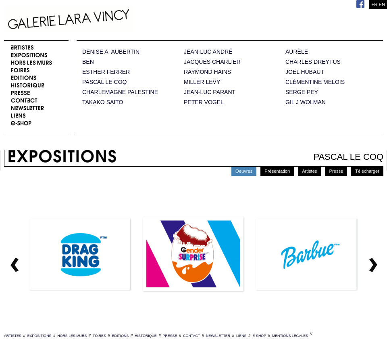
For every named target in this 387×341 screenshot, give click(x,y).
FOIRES (99, 336)
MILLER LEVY (202, 82)
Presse (336, 171)
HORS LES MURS (72, 336)
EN (382, 4)
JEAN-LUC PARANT (209, 92)
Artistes (309, 171)
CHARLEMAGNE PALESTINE (120, 92)
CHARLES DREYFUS (313, 62)
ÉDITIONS (120, 336)
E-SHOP (259, 336)
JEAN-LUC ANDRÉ (208, 51)
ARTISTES (12, 336)
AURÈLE (296, 51)
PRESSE (170, 336)
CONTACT (191, 336)
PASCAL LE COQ (104, 82)
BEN (88, 62)
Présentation (277, 171)
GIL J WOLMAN (305, 102)
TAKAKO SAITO (102, 102)
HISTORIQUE (146, 336)
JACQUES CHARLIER (212, 62)
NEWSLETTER (218, 336)
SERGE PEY (301, 92)
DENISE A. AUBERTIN (110, 51)
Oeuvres (243, 171)
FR (374, 4)
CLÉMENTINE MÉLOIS (315, 82)
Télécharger (367, 171)
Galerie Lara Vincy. (109, 20)
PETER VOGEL (204, 102)
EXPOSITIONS (39, 336)
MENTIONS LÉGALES (290, 336)
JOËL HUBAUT (304, 72)
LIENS (241, 336)
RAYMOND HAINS (207, 72)
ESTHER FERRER (106, 72)
